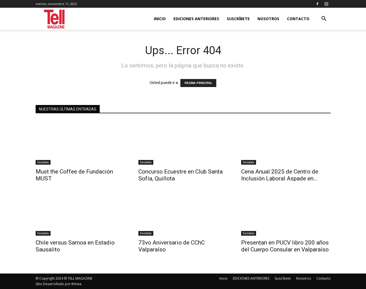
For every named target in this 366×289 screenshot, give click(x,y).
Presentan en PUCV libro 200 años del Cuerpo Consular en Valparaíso (285, 246)
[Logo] (55, 19)
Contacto (298, 18)
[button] (324, 19)
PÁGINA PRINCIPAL (198, 83)
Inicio (160, 18)
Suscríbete (238, 18)
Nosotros (268, 18)
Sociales (43, 162)
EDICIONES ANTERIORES (196, 18)
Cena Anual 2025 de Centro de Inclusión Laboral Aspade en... (279, 175)
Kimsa (77, 284)
